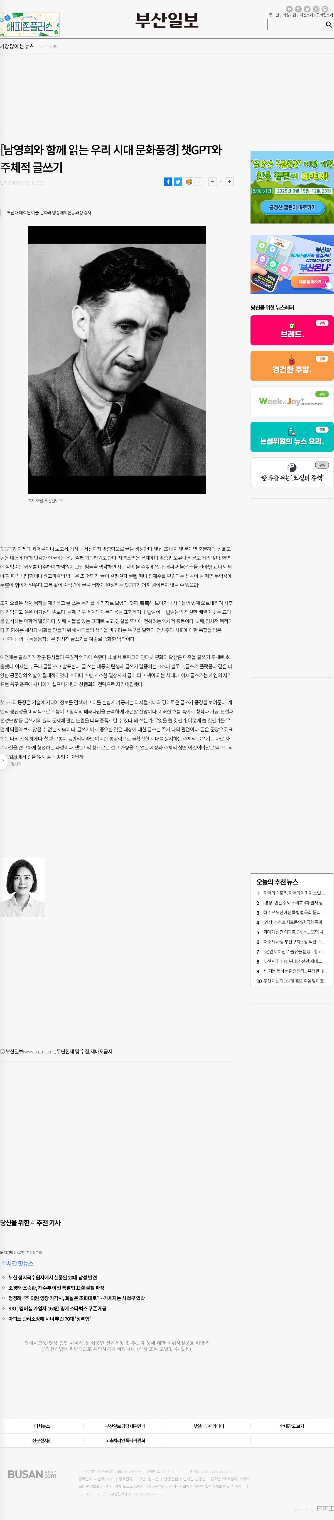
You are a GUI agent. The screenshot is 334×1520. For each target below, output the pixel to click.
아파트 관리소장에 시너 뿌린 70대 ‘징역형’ (49, 1318)
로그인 (274, 15)
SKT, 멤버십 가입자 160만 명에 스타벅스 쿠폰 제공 (57, 1308)
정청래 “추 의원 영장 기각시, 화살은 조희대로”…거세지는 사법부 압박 (76, 1298)
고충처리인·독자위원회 (125, 1440)
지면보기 (306, 15)
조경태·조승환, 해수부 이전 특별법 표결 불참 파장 (56, 1287)
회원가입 (289, 15)
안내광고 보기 (292, 1426)
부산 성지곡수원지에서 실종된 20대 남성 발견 (52, 1277)
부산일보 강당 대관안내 (125, 1426)
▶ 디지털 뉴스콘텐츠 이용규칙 (21, 1252)
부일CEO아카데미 (208, 1426)
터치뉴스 (42, 1426)
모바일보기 (324, 15)
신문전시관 (41, 1440)
